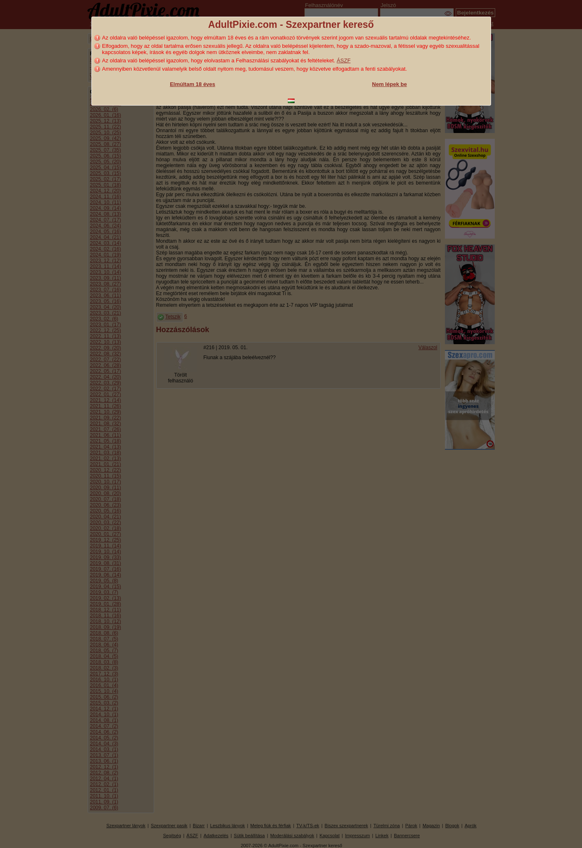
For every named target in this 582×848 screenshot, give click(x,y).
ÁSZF (344, 60)
